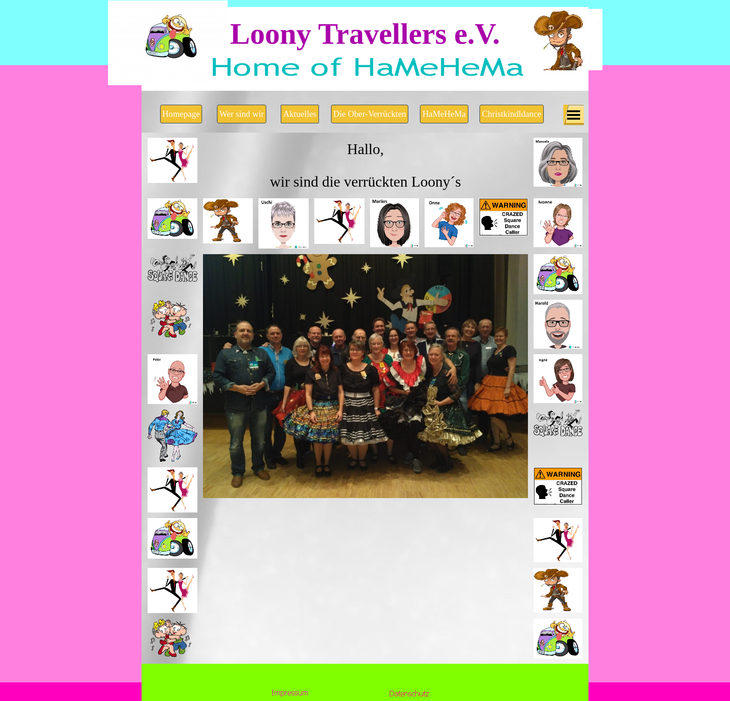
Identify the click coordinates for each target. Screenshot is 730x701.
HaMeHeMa (444, 114)
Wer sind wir (241, 114)
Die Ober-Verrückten (369, 114)
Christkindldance (511, 114)
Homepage (181, 114)
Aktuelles (300, 114)
